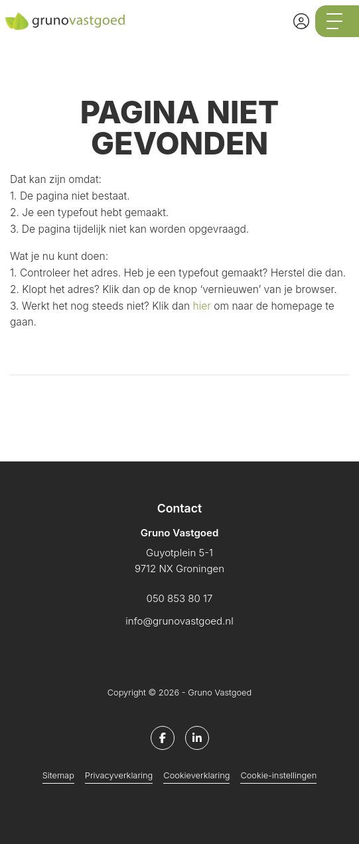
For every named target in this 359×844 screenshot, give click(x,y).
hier (202, 306)
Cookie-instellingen (278, 775)
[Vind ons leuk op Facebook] (163, 738)
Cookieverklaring (196, 775)
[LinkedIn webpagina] (197, 738)
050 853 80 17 (180, 598)
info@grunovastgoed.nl (179, 621)
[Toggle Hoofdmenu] (337, 21)
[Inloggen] (301, 21)
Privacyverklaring (119, 775)
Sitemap (58, 775)
